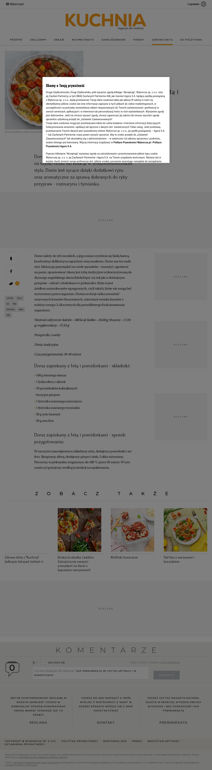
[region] (106, 119)
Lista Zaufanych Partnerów (127, 146)
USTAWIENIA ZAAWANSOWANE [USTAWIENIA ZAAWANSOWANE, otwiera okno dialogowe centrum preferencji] (69, 156)
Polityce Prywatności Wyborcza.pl (132, 97)
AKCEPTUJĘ (154, 156)
